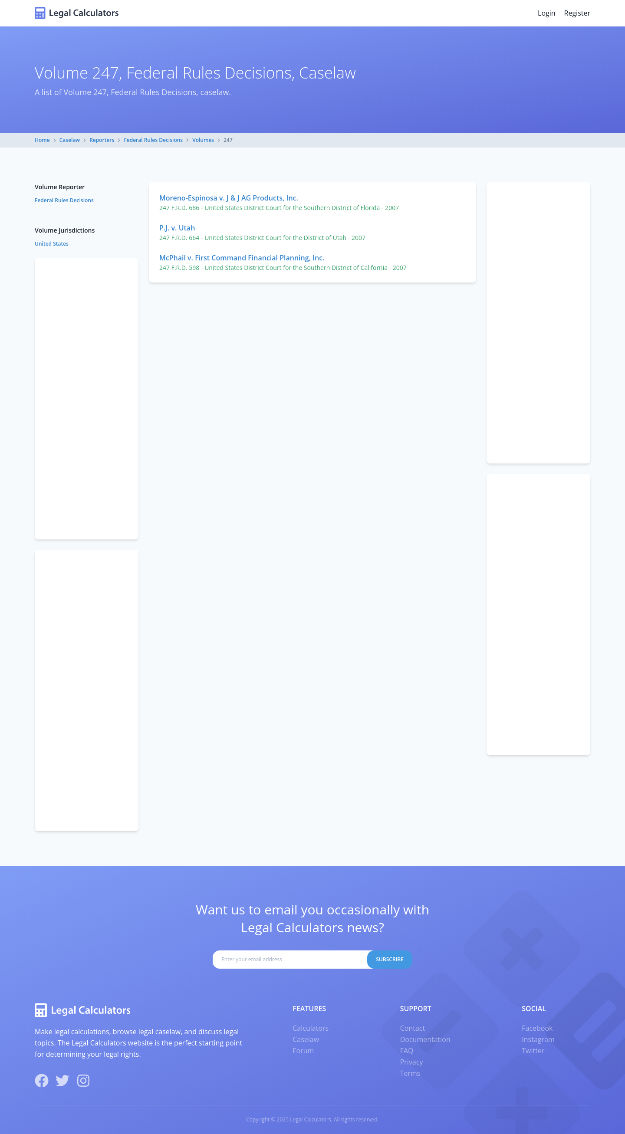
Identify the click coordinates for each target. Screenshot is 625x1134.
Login (547, 13)
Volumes (203, 140)
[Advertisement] (538, 323)
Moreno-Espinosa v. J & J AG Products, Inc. (228, 198)
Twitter (533, 1050)
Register (577, 13)
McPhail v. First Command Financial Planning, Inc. (241, 258)
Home (42, 140)
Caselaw (69, 140)
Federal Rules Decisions (153, 140)
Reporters (101, 140)
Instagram (538, 1039)
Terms (410, 1073)
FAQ (407, 1050)
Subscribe (390, 959)
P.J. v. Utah (177, 228)
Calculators (311, 1028)
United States (52, 243)
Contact (412, 1028)
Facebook (537, 1028)
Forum (303, 1050)
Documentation (425, 1039)
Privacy (411, 1062)
